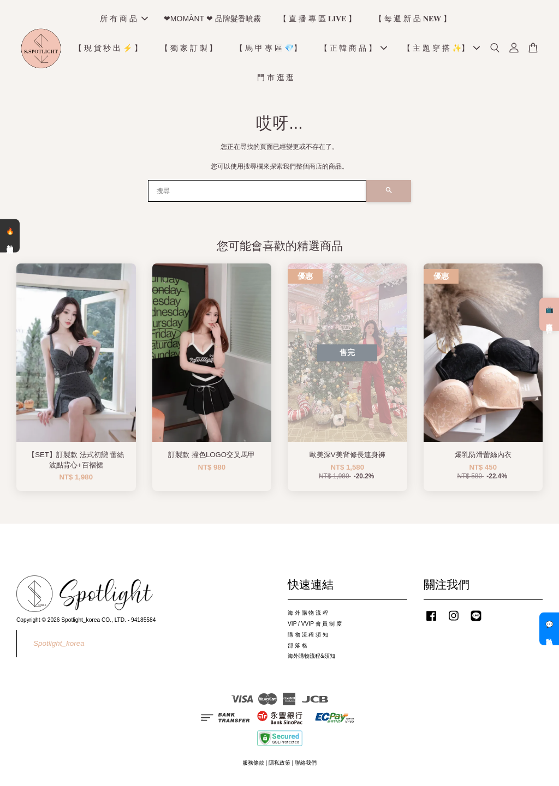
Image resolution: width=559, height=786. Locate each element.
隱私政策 (279, 764)
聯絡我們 (306, 764)
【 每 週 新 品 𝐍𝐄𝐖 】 (412, 19)
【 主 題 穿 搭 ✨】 (441, 49)
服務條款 (253, 764)
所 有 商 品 (124, 19)
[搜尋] (257, 192)
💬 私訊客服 (549, 629)
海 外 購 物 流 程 (308, 614)
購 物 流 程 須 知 (308, 636)
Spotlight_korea (59, 645)
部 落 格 (297, 647)
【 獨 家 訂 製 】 (188, 49)
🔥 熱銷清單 (10, 235)
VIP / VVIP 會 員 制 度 (315, 625)
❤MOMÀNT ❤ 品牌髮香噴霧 (212, 19)
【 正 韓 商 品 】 (353, 49)
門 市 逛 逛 (275, 78)
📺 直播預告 (549, 314)
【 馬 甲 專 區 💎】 (268, 49)
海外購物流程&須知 (311, 658)
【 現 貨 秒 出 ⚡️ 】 (108, 49)
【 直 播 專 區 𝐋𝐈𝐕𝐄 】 (317, 19)
